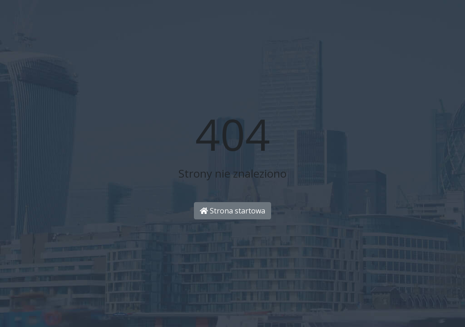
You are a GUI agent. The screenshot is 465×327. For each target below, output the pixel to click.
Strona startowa (232, 211)
